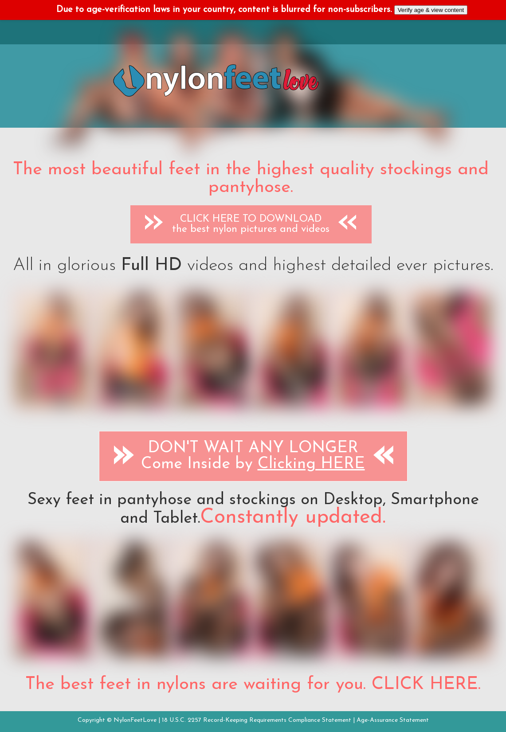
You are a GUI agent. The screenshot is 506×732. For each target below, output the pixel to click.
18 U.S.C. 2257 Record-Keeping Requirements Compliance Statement (256, 720)
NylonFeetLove (135, 720)
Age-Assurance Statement (393, 720)
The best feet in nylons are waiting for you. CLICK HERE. (253, 684)
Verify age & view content (431, 10)
